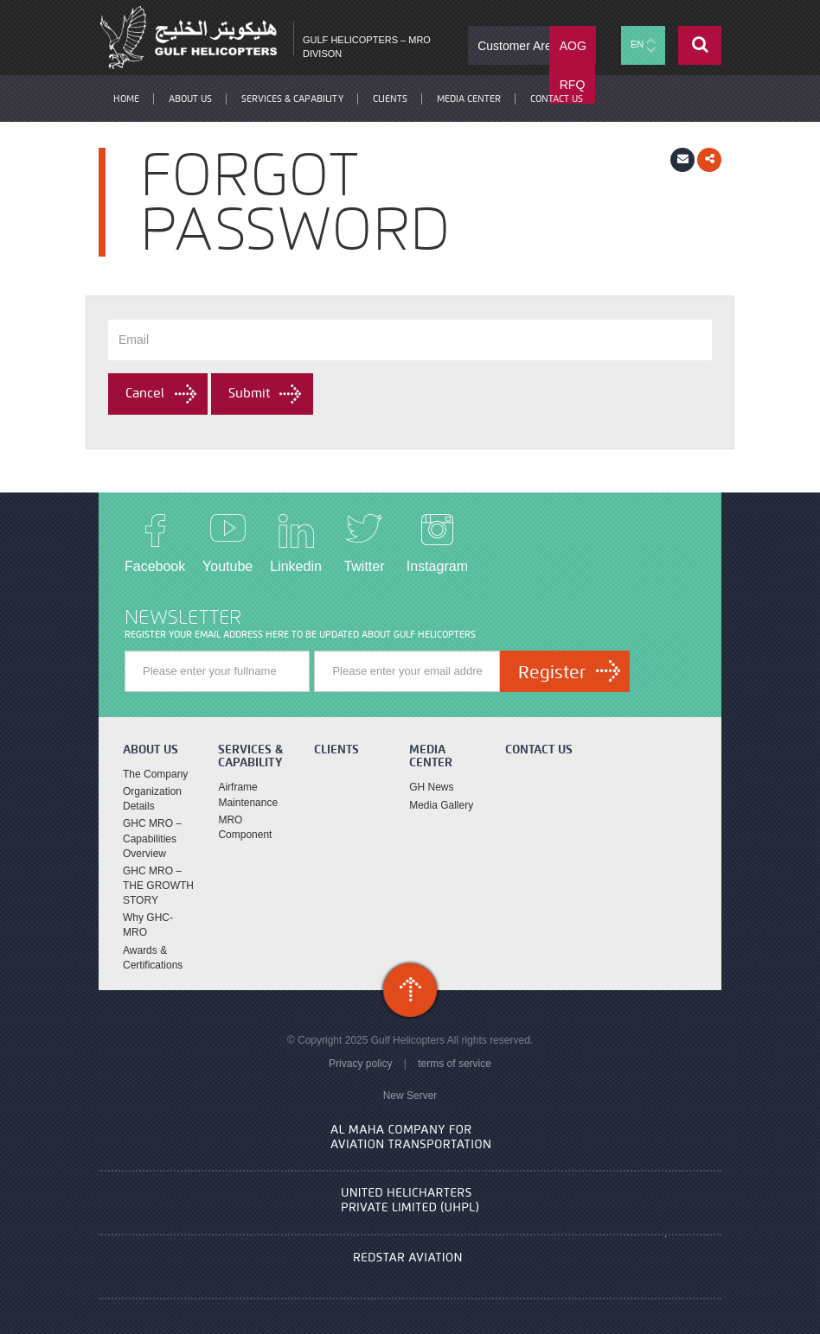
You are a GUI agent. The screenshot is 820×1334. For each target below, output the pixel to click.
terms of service (454, 1064)
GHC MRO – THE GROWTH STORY (158, 885)
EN (643, 45)
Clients (390, 98)
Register (552, 672)
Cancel (144, 393)
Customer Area (517, 46)
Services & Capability (292, 98)
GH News (431, 787)
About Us (190, 98)
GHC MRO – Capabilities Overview (152, 838)
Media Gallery (441, 805)
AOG (573, 46)
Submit (249, 393)
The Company (155, 774)
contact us (556, 98)
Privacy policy (360, 1064)
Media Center (469, 98)
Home (126, 98)
